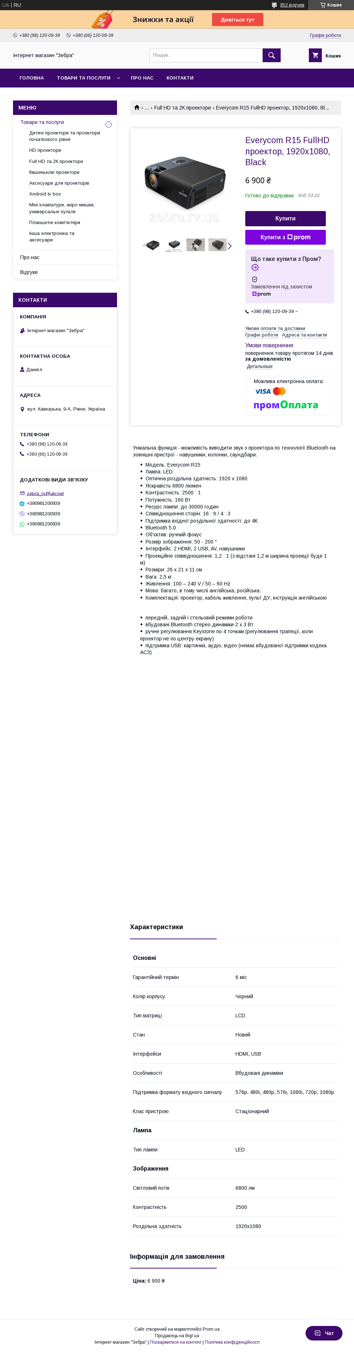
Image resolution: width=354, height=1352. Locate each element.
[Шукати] (272, 55)
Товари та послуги (84, 78)
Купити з (285, 237)
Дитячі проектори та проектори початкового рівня (64, 136)
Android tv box (45, 194)
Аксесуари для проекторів (59, 183)
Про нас (142, 78)
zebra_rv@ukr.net (45, 493)
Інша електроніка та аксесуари (51, 236)
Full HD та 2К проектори (182, 108)
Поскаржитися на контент (176, 1342)
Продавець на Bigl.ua (177, 1335)
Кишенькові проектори (54, 172)
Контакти (180, 78)
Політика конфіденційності (232, 1342)
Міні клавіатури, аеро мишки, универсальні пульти (62, 208)
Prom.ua (211, 1329)
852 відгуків (292, 5)
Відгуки (29, 272)
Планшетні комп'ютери (54, 222)
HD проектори (45, 150)
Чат (324, 1333)
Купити (286, 218)
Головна (32, 78)
